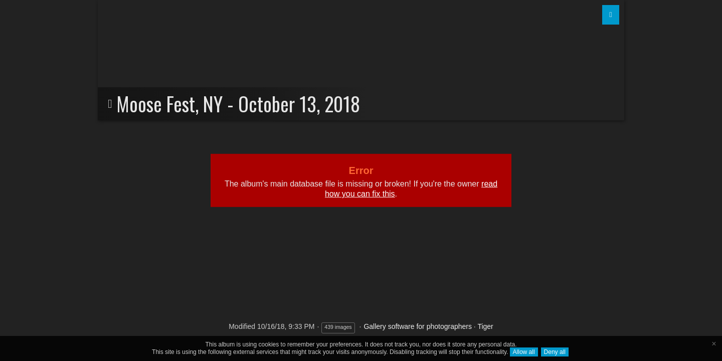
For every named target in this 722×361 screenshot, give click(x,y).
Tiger (485, 326)
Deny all (555, 351)
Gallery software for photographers (418, 326)
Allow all (524, 351)
